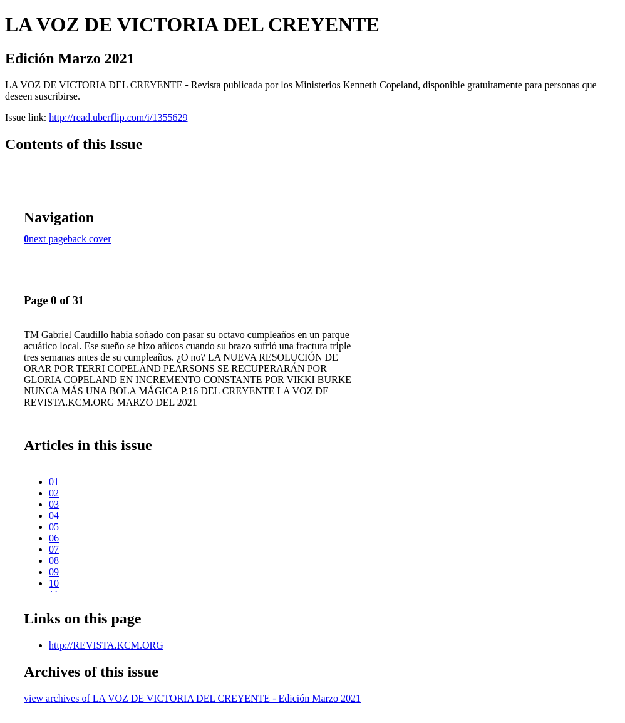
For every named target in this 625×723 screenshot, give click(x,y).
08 (54, 560)
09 (54, 572)
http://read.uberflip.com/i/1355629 (118, 117)
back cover (89, 238)
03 (54, 504)
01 (54, 481)
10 (54, 583)
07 (54, 549)
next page (48, 238)
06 (54, 538)
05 (54, 526)
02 (54, 493)
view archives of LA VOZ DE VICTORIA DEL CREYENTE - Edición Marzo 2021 (192, 698)
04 (54, 515)
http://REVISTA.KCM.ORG (106, 645)
